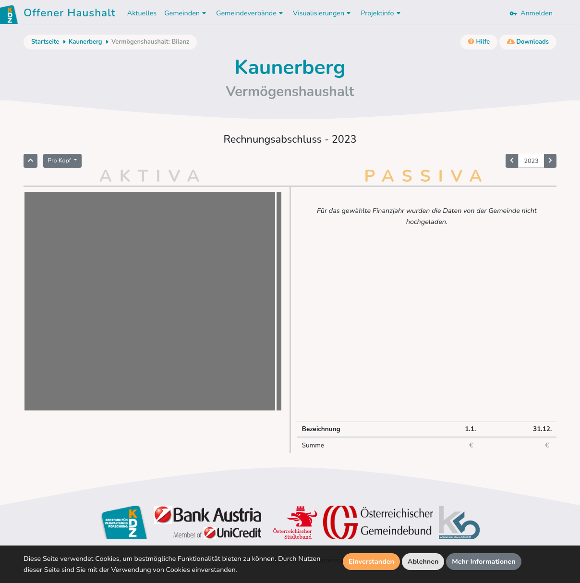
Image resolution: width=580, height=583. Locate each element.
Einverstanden (371, 561)
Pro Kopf (60, 160)
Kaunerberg (85, 41)
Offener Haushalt (70, 14)
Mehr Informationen (484, 561)
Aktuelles (142, 13)
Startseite (45, 41)
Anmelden (531, 13)
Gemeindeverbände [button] (250, 13)
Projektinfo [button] (381, 13)
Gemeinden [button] (186, 13)
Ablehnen (423, 561)
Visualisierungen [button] (323, 13)
